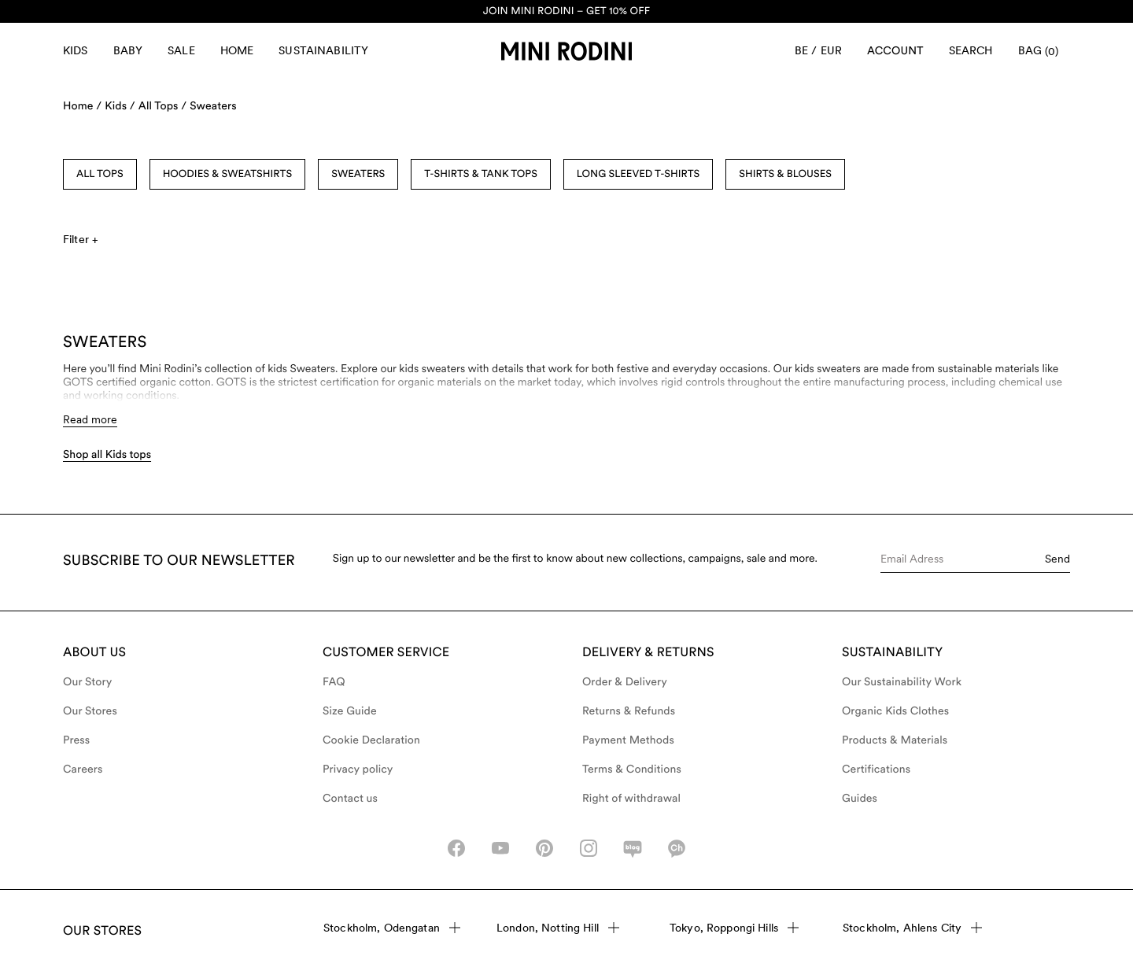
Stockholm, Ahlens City (912, 927)
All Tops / (162, 106)
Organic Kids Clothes (895, 711)
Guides (859, 798)
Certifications (876, 769)
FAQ (334, 682)
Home (237, 50)
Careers (83, 769)
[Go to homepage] (566, 51)
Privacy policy (358, 769)
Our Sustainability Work (901, 682)
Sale (181, 50)
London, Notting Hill (557, 927)
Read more (90, 419)
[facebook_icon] (456, 848)
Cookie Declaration (371, 740)
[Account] (895, 51)
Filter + (80, 239)
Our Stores (90, 711)
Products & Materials (894, 740)
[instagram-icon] (588, 848)
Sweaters (213, 106)
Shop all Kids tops (107, 454)
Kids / (120, 106)
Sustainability (323, 50)
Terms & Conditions (631, 769)
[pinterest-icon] (544, 848)
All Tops (100, 174)
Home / (82, 106)
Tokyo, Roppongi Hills (734, 927)
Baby (128, 50)
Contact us (350, 798)
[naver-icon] (632, 848)
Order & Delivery (624, 682)
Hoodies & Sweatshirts (228, 174)
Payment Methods (628, 740)
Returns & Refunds (628, 711)
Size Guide (350, 711)
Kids (75, 50)
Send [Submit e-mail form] (1057, 558)
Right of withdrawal (631, 798)
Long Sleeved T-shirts (638, 174)
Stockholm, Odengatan (391, 927)
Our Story (87, 682)
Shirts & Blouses (785, 174)
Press (76, 740)
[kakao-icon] (676, 848)
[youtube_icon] (500, 848)
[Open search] (971, 51)
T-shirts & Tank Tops (480, 174)
